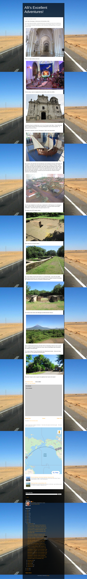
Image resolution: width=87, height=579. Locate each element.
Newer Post (28, 418)
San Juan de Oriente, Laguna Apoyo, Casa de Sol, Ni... (37, 526)
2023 (28, 513)
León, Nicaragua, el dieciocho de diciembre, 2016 (36, 541)
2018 (28, 519)
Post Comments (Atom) (34, 420)
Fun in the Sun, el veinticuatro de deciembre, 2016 (36, 534)
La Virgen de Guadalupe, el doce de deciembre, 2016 (37, 547)
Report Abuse (29, 572)
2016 (28, 522)
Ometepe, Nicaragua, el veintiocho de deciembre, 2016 (37, 528)
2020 (28, 516)
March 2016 (30, 563)
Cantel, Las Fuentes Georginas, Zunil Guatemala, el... (37, 546)
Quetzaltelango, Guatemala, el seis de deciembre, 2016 (37, 553)
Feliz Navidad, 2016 (31, 532)
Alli (32, 501)
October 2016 (30, 561)
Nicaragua (33, 383)
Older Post (59, 418)
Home (43, 418)
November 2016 (30, 560)
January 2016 (30, 566)
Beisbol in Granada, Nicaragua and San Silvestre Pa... (37, 525)
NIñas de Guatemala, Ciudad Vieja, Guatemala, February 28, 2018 (42, 477)
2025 (28, 510)
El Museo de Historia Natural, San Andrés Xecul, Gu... (37, 544)
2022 (28, 514)
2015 (28, 568)
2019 (28, 517)
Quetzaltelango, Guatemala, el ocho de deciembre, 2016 (37, 552)
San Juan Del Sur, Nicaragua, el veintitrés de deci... (36, 535)
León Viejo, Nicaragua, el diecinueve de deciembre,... (37, 540)
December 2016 (30, 523)
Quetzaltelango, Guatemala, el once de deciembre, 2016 (37, 549)
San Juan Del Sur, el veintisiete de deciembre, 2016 (36, 529)
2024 (28, 511)
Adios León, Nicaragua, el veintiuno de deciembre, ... (37, 537)
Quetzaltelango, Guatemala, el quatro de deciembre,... (37, 555)
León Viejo (29, 383)
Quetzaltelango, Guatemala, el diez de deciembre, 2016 (37, 550)
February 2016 (30, 564)
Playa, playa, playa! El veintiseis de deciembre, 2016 (37, 531)
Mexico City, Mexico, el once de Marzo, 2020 (38, 483)
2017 (28, 520)
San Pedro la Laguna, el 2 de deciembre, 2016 (36, 558)
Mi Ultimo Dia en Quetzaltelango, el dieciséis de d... (36, 543)
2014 (28, 569)
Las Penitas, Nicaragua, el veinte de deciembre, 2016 (37, 538)
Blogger (48, 575)
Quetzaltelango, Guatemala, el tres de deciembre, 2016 (37, 556)
